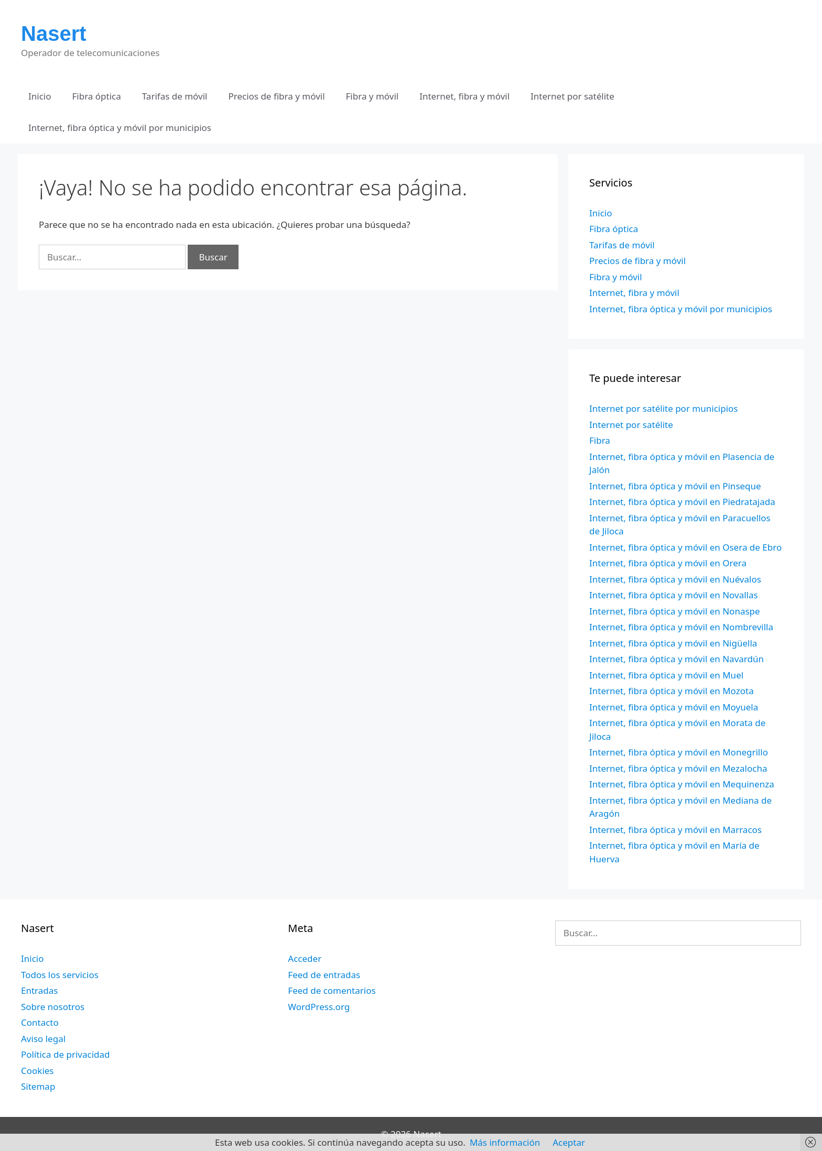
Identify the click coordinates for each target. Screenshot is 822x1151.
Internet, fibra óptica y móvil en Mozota (671, 691)
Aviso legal (43, 1039)
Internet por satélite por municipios (663, 408)
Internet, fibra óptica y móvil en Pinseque (675, 486)
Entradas (39, 990)
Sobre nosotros (52, 1007)
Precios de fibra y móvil (276, 96)
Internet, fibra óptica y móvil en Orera (668, 563)
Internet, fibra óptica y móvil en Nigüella (673, 643)
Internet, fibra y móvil (464, 96)
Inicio (39, 96)
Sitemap (38, 1086)
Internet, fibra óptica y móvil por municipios (119, 128)
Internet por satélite (572, 96)
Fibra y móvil (372, 96)
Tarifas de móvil (175, 96)
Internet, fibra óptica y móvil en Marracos (675, 830)
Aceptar (569, 1142)
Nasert (53, 33)
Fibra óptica (96, 96)
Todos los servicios (60, 975)
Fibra (599, 440)
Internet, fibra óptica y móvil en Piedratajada (682, 502)
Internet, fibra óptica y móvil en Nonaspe (674, 611)
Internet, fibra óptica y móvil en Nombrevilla (681, 627)
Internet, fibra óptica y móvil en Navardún (676, 659)
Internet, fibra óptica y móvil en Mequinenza (681, 784)
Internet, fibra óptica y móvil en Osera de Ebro (685, 547)
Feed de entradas (324, 975)
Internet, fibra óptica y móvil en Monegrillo (678, 752)
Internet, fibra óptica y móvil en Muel (666, 675)
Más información (505, 1142)
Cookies (37, 1071)
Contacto (40, 1022)
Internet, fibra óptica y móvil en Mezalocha (678, 768)
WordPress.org (319, 1007)
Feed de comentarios (331, 990)
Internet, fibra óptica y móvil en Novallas (673, 595)
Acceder (304, 958)
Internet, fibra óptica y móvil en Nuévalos (675, 579)
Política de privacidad (65, 1054)
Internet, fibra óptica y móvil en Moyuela (673, 707)
